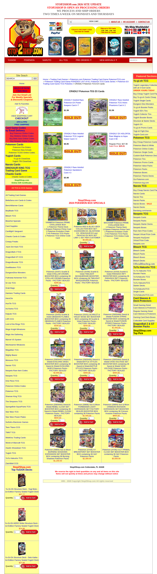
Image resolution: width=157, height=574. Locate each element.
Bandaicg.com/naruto (142, 210)
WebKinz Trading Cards (16, 438)
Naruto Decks (139, 207)
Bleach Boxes (139, 257)
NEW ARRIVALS (108, 60)
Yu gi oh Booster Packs (143, 107)
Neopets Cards (139, 217)
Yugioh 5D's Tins (140, 111)
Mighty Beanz (11, 355)
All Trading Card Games (16, 195)
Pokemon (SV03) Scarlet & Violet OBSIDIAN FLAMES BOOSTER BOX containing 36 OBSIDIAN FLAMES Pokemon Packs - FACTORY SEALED (58, 318)
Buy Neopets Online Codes (21, 141)
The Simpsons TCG (14, 401)
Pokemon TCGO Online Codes (22, 152)
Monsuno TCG (12, 360)
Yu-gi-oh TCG (140, 81)
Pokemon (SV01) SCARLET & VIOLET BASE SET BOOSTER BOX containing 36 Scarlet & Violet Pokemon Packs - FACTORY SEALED (87, 318)
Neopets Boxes (139, 227)
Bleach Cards (139, 250)
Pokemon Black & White (143, 145)
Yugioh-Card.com (140, 134)
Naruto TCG (11, 365)
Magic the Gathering (14, 334)
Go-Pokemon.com (141, 179)
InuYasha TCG (12, 309)
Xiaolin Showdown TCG (16, 448)
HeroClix (9, 298)
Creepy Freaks (12, 242)
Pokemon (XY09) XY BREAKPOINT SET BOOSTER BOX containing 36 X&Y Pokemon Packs (87, 451)
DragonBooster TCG (14, 262)
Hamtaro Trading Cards (15, 293)
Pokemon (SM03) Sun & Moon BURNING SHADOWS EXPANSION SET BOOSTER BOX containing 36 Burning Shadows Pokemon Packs (58, 453)
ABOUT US (115, 22)
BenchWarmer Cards (14, 205)
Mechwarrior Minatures (15, 345)
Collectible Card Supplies (144, 320)
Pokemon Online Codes (16, 386)
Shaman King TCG (14, 396)
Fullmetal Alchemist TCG (16, 278)
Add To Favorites (22, 104)
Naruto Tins (138, 197)
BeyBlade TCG (12, 211)
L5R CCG (10, 319)
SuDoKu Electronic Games (17, 422)
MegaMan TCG (12, 350)
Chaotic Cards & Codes (22, 177)
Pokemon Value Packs (142, 166)
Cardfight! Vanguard (14, 231)
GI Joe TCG (11, 283)
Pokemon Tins (139, 159)
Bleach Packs (139, 254)
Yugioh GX (137, 124)
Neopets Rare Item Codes (17, 370)
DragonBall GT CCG (14, 257)
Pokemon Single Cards (143, 152)
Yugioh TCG (11, 453)
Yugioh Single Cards (142, 100)
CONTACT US (144, 22)
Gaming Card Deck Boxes (144, 317)
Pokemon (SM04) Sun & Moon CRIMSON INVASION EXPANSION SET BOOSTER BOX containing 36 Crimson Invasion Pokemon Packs (116, 408)
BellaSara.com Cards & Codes (18, 200)
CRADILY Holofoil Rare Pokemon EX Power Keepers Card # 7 (74, 102)
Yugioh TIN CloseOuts (21, 161)
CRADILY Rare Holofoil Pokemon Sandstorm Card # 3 (74, 170)
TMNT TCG (10, 432)
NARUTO (47, 60)
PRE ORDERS (83, 60)
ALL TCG (63, 60)
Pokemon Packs (140, 169)
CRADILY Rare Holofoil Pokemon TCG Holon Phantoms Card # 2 (119, 102)
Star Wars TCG (12, 412)
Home (21, 83)
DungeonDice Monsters (16, 272)
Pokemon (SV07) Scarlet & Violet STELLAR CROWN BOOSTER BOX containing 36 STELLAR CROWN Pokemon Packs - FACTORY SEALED (58, 275)
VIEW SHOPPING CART (21, 116)
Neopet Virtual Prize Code (144, 234)
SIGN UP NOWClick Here (22, 89)
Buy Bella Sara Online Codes (21, 138)
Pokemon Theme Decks (143, 176)
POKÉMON (29, 60)
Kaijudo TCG (11, 314)
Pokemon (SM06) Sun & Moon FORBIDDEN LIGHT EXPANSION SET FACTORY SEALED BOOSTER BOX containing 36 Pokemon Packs (87, 408)
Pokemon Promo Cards (143, 162)
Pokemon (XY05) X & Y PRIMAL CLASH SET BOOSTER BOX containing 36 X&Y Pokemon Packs (116, 451)
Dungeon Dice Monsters (143, 104)
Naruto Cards (12, 164)
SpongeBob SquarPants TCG (18, 407)
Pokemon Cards (14, 144)
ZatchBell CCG (12, 463)
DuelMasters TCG (13, 267)
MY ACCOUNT (129, 22)
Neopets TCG (11, 376)
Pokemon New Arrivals (21, 150)
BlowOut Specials (13, 221)
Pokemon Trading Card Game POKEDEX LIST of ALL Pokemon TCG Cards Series (80, 81)
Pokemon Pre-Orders (22, 147)
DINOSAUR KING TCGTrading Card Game (17, 169)
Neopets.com (139, 244)
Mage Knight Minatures (15, 329)
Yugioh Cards (13, 156)
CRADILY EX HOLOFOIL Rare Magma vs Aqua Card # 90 (119, 136)
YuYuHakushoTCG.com (143, 295)
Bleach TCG (11, 216)
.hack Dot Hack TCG (14, 247)
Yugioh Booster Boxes (142, 117)
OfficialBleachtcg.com (144, 264)
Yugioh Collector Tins (142, 114)
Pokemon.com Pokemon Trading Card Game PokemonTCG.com (97, 79)
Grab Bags (10, 288)
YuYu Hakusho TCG (14, 458)
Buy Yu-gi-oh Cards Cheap (144, 97)
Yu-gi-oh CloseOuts (22, 159)
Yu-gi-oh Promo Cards (142, 128)
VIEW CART (93, 21)
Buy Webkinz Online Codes (21, 136)
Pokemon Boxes (140, 172)
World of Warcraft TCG (15, 443)
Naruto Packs (139, 200)
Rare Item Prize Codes (143, 231)
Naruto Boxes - (142, 204)
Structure (137, 121)
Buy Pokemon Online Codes (22, 133)
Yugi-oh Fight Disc (141, 131)
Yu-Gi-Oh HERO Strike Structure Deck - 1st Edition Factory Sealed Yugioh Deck (22, 523)
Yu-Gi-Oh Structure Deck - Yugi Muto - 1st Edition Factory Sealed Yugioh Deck (22, 489)
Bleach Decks (139, 261)
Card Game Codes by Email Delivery (15, 129)
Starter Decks (149, 121)
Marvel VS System (13, 340)
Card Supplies (12, 226)
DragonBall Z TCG (13, 252)
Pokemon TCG (12, 391)
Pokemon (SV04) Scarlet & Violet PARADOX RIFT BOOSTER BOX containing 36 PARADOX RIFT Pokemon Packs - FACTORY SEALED (116, 275)
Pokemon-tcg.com (141, 183)
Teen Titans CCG (13, 427)
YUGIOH (12, 60)
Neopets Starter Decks (143, 224)
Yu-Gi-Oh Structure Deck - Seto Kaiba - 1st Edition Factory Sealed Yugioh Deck (22, 557)
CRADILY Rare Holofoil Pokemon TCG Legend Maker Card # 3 (74, 136)
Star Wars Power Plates (16, 417)
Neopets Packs (139, 221)
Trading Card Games (59, 79)
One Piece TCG (12, 381)
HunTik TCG (11, 303)
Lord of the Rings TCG (15, 324)
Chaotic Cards (13, 174)
